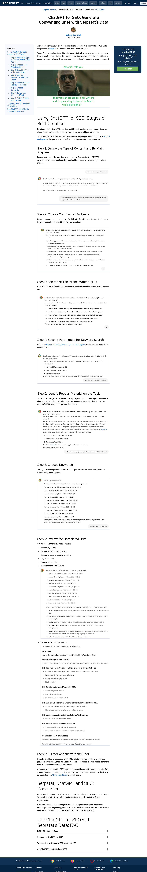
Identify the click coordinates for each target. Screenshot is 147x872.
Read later (100, 10)
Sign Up (143, 3)
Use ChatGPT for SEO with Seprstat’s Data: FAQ (18, 110)
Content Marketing (81, 3)
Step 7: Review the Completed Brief (18, 94)
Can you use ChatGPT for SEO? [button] (50, 837)
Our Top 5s (118, 3)
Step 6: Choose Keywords (17, 89)
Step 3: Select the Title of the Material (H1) (20, 71)
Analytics (102, 3)
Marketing (93, 3)
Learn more (38, 861)
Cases (57, 3)
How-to (71, 3)
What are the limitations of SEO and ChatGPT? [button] (56, 843)
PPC (110, 3)
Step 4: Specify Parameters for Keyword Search (21, 77)
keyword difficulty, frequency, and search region (65, 344)
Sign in (136, 3)
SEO (63, 3)
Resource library (29, 3)
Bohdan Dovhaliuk (73, 35)
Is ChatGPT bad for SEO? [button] (47, 831)
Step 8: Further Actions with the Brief (20, 99)
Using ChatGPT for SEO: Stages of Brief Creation (17, 53)
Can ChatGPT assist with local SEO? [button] (52, 849)
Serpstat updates (47, 3)
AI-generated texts (59, 775)
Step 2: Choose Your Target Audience (19, 66)
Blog (22, 3)
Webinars (38, 3)
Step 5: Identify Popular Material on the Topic (20, 83)
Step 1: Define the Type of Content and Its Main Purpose (20, 59)
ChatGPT (52, 49)
